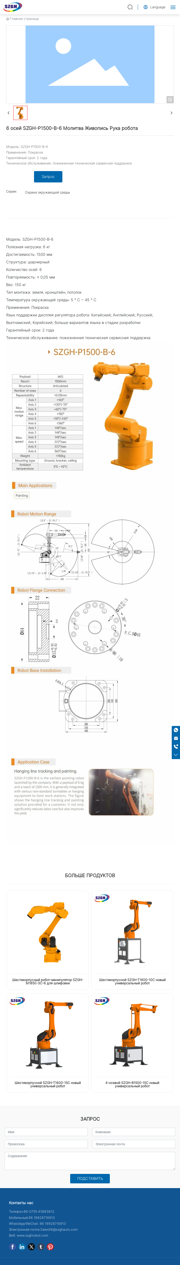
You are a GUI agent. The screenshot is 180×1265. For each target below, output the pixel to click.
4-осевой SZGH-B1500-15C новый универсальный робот (132, 1084)
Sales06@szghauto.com (58, 1229)
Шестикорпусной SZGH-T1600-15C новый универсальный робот (48, 1084)
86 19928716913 (42, 1218)
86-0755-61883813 (39, 1211)
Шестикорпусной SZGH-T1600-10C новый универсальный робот (132, 981)
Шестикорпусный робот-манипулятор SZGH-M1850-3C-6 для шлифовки (47, 981)
